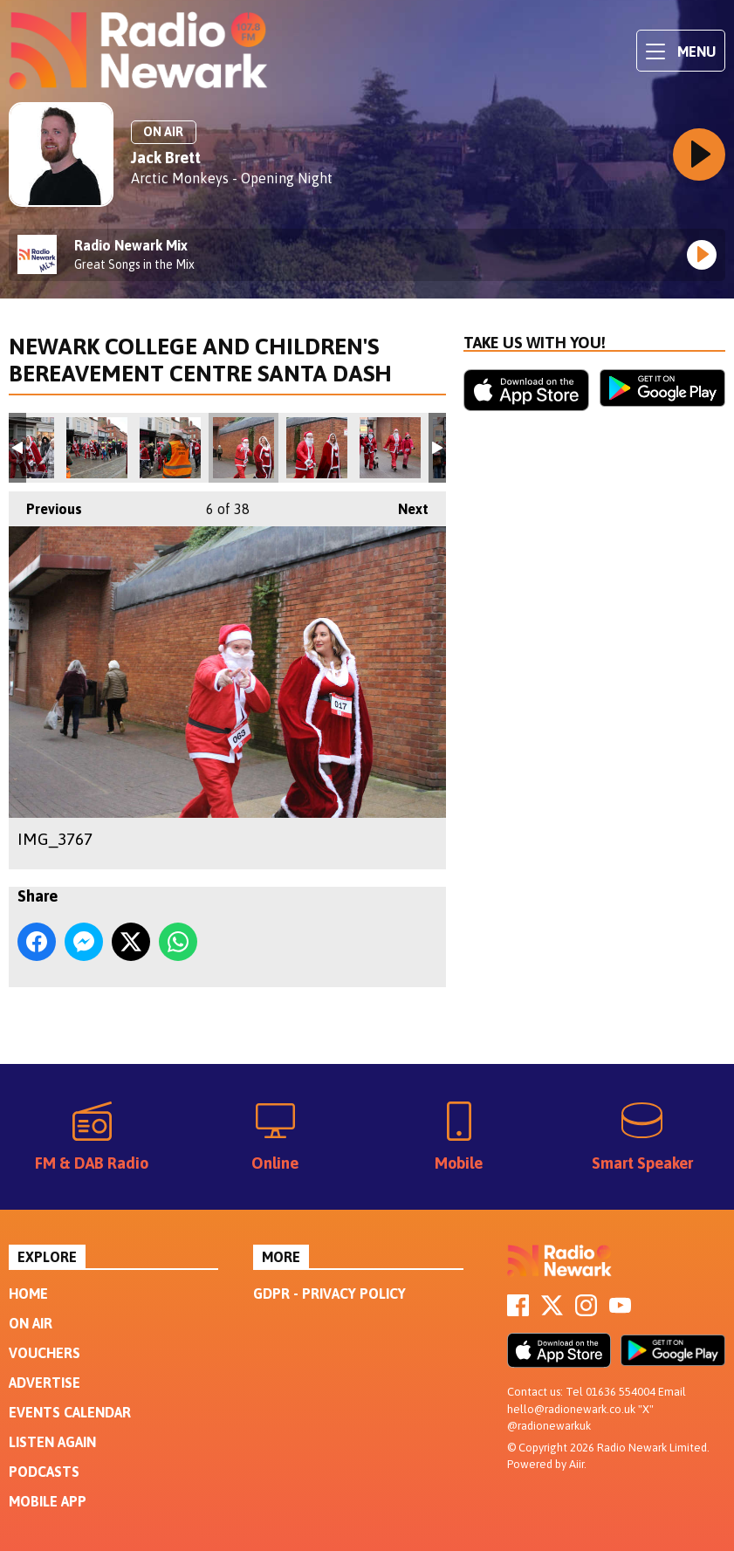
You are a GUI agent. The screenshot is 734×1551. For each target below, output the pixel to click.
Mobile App (47, 1501)
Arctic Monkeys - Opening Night (232, 178)
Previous (45, 504)
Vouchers (44, 1353)
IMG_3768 (316, 447)
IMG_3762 (170, 447)
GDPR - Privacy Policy (329, 1293)
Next (405, 504)
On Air (30, 1323)
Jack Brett (166, 157)
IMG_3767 (243, 447)
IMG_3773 (390, 447)
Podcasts (44, 1471)
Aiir (576, 1464)
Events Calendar (70, 1412)
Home (28, 1293)
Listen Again (52, 1442)
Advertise (44, 1382)
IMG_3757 (96, 447)
